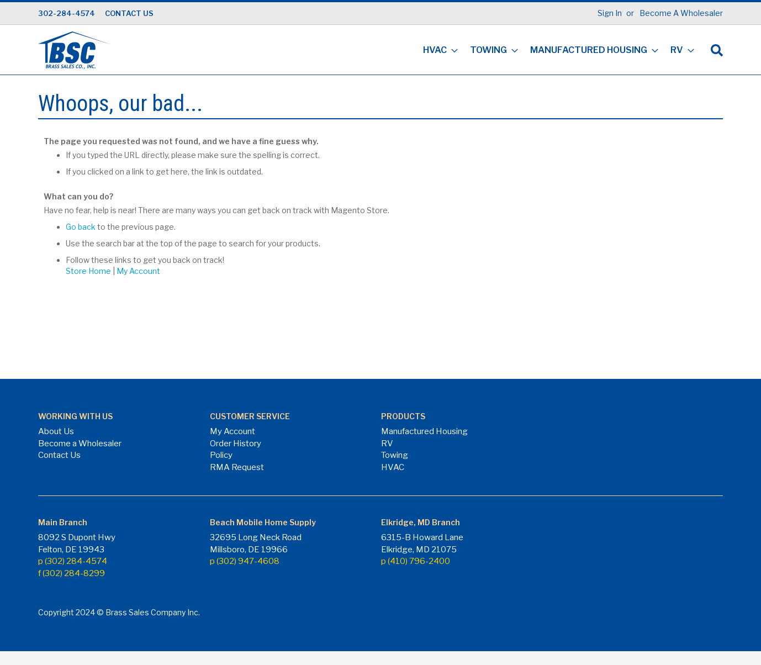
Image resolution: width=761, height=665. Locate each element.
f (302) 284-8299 (71, 573)
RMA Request (237, 467)
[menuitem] (437, 51)
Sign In (610, 13)
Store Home (88, 271)
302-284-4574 (66, 13)
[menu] (555, 51)
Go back (81, 226)
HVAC (392, 467)
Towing (394, 455)
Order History (235, 443)
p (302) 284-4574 (72, 561)
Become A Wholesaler (681, 13)
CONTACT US (129, 13)
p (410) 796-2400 (415, 561)
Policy (221, 455)
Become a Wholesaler (79, 443)
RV (387, 443)
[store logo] (74, 50)
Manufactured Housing (424, 431)
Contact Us (59, 455)
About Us (56, 431)
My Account (138, 271)
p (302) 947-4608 (244, 561)
